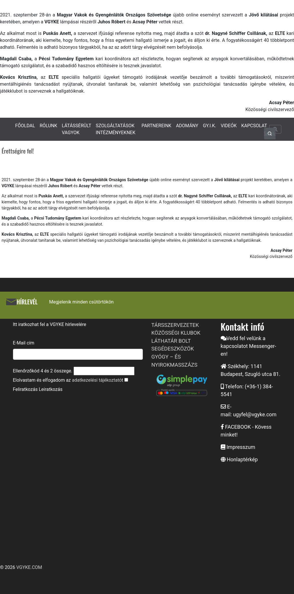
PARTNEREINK (156, 125)
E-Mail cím (23, 343)
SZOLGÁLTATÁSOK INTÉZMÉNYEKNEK (115, 129)
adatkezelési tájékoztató (96, 380)
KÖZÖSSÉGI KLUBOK (176, 333)
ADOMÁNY (187, 125)
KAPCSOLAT (254, 125)
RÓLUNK (48, 125)
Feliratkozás (25, 389)
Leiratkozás (50, 389)
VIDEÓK (229, 125)
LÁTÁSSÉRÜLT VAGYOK (76, 129)
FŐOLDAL (25, 125)
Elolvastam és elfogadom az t (68, 380)
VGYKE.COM (29, 567)
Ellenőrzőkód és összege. (42, 371)
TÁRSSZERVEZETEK (175, 325)
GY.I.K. (209, 125)
